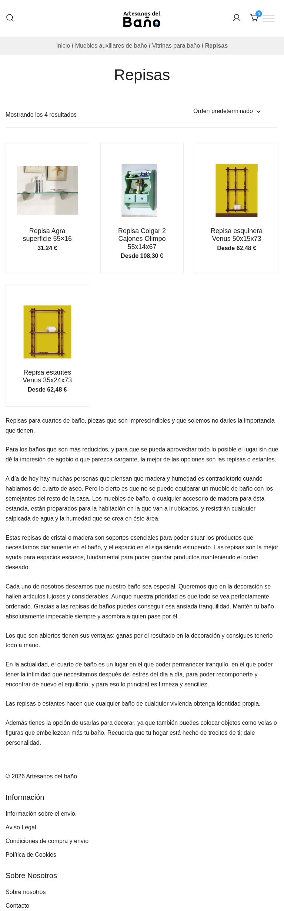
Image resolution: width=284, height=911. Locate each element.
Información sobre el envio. (41, 814)
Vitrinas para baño (176, 45)
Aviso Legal (21, 827)
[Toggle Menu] (269, 18)
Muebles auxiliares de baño (111, 45)
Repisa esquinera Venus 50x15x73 (237, 235)
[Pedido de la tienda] (226, 111)
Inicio (63, 45)
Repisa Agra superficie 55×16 (47, 235)
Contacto (17, 906)
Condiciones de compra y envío (47, 841)
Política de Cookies (31, 855)
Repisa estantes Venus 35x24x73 (47, 376)
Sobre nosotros (26, 892)
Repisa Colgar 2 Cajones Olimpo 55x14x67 (142, 238)
